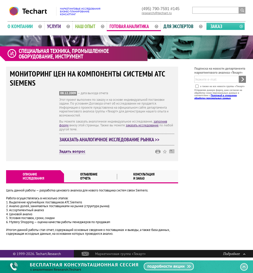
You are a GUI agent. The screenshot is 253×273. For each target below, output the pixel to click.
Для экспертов (182, 26)
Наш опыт (89, 26)
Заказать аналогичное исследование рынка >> (109, 139)
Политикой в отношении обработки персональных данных (215, 97)
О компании (25, 26)
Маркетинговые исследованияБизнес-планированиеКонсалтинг (80, 11)
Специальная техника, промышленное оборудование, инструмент (64, 53)
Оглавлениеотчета (88, 176)
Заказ (216, 26)
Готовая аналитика (134, 26)
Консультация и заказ (144, 176)
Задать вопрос (72, 151)
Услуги (58, 26)
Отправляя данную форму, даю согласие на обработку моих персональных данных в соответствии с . (218, 94)
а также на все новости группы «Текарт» (222, 86)
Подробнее (234, 253)
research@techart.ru (157, 13)
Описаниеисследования (33, 176)
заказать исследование (142, 125)
